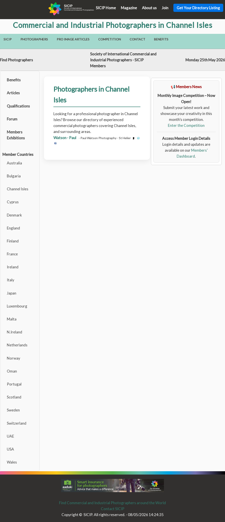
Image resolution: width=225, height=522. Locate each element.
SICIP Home (106, 7)
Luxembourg (17, 306)
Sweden (13, 410)
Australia (14, 163)
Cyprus (13, 202)
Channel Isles (17, 189)
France (12, 254)
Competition (109, 39)
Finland (13, 241)
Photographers (34, 39)
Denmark (14, 215)
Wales (12, 462)
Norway (13, 358)
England (13, 228)
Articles (13, 93)
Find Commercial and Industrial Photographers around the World (112, 502)
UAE (10, 436)
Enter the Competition (186, 125)
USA (10, 449)
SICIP (8, 39)
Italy (10, 280)
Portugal (14, 384)
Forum (12, 119)
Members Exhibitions (16, 135)
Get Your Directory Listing (198, 7)
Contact (137, 39)
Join (165, 7)
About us (149, 7)
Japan (11, 293)
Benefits (161, 39)
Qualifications (18, 106)
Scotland (14, 397)
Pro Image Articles (73, 39)
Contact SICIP (112, 508)
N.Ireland (14, 332)
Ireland (12, 267)
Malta (11, 319)
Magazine (129, 7)
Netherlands (17, 345)
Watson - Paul (64, 137)
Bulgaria (14, 176)
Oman (12, 371)
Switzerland (16, 423)
